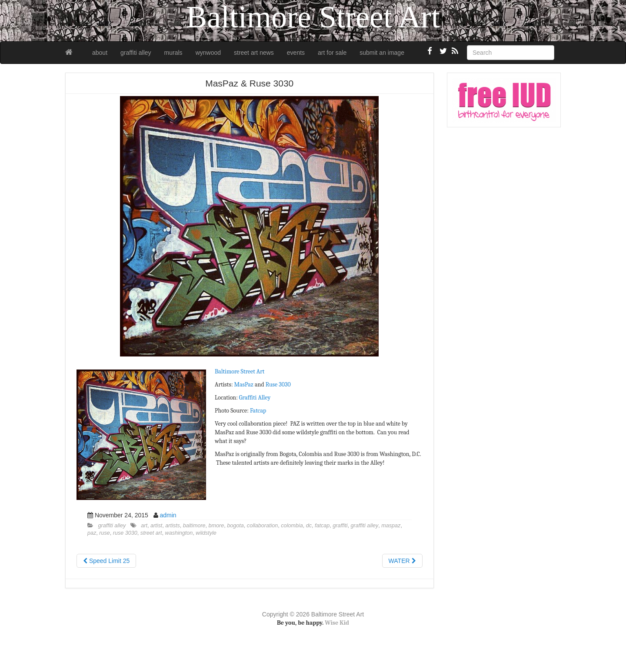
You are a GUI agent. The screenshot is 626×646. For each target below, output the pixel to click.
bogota (235, 526)
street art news (254, 52)
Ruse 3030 (278, 384)
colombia (292, 526)
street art (151, 533)
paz (91, 533)
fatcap (322, 526)
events (296, 52)
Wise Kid (337, 622)
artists (172, 526)
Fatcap (258, 410)
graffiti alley (135, 52)
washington (179, 533)
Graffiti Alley (254, 397)
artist (156, 526)
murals (173, 52)
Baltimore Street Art (239, 371)
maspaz (390, 526)
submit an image (382, 52)
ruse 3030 (125, 533)
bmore (216, 526)
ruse (104, 533)
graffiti (340, 526)
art (144, 526)
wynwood (208, 52)
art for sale (332, 52)
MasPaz (243, 384)
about (99, 52)
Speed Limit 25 (106, 560)
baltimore (194, 526)
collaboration (262, 526)
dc (309, 526)
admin (168, 515)
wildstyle (206, 533)
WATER (402, 560)
